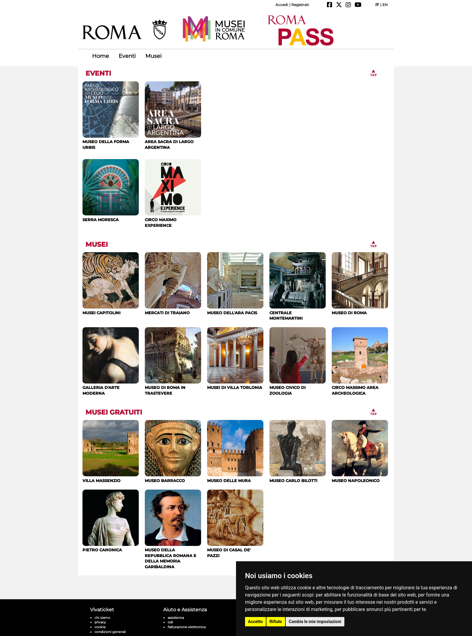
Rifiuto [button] (275, 621)
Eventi (127, 56)
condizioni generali (110, 617)
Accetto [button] (255, 621)
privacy (100, 607)
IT (377, 4)
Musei (153, 56)
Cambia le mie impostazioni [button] (315, 621)
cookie (100, 612)
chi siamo (102, 603)
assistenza (176, 603)
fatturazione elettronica (187, 612)
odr (170, 607)
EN (385, 4)
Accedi (281, 4)
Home (100, 56)
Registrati (300, 4)
